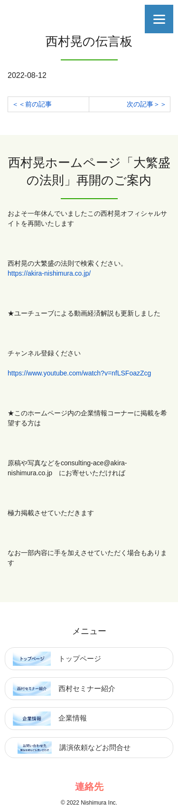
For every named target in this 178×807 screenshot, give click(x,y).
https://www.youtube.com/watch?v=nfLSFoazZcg (79, 373)
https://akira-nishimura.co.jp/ (49, 273)
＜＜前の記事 (32, 104)
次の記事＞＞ (147, 104)
